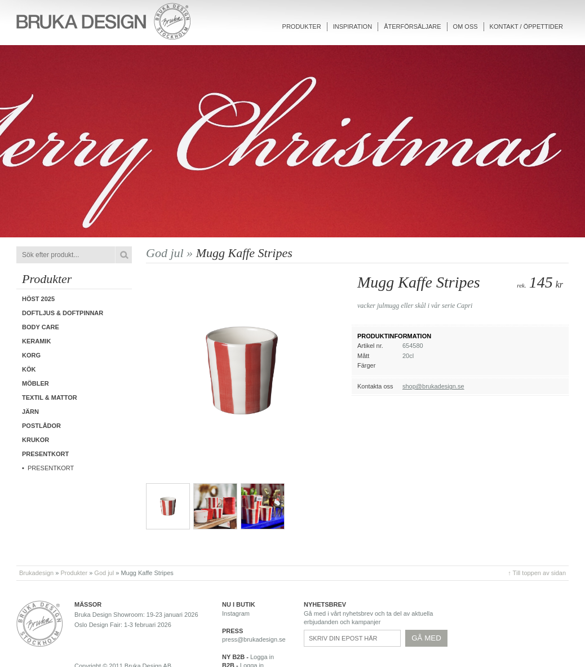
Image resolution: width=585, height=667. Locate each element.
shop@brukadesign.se (433, 386)
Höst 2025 (38, 298)
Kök (29, 369)
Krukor (35, 439)
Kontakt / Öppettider (526, 26)
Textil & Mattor (49, 397)
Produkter (301, 26)
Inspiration (352, 26)
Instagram (236, 613)
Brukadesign (36, 572)
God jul (104, 572)
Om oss (465, 26)
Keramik (36, 341)
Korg (31, 355)
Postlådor (41, 425)
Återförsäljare (412, 26)
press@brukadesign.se (254, 639)
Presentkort (51, 468)
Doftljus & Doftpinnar (62, 313)
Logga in (262, 656)
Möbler (35, 383)
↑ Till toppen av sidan (537, 572)
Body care (40, 327)
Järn (30, 411)
